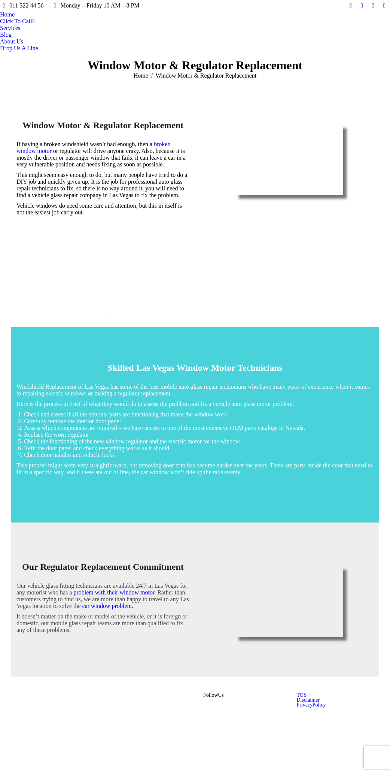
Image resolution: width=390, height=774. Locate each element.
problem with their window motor (113, 592)
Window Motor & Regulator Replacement (103, 125)
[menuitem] (7, 14)
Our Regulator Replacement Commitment (103, 567)
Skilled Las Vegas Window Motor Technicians (194, 368)
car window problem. (107, 606)
